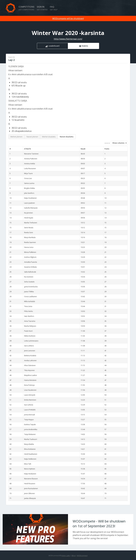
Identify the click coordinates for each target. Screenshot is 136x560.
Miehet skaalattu (49, 136)
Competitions (26, 8)
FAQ (54, 8)
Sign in (42, 8)
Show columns (117, 143)
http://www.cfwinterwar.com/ (68, 38)
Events (85, 46)
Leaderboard (53, 46)
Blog (73, 555)
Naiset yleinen (32, 136)
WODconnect (82, 555)
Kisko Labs (65, 555)
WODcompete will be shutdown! (68, 18)
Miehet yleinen (16, 136)
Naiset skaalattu (66, 136)
